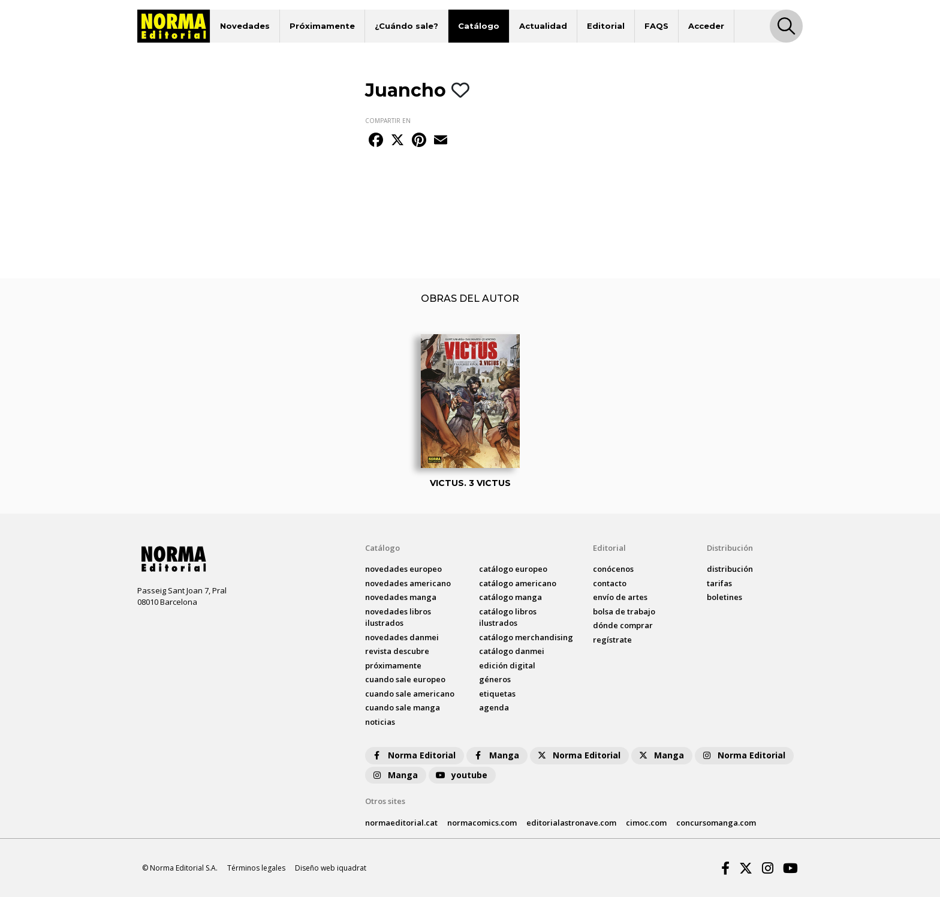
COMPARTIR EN (388, 120)
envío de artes (620, 597)
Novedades (245, 26)
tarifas (719, 583)
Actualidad (543, 26)
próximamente (393, 665)
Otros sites (385, 801)
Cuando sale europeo (405, 679)
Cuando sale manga (402, 707)
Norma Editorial (413, 755)
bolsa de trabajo (624, 611)
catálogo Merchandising (526, 637)
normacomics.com (482, 822)
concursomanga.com (716, 822)
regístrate (612, 639)
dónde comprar (623, 625)
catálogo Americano (517, 583)
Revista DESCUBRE (397, 651)
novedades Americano (408, 583)
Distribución (730, 547)
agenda (494, 707)
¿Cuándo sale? (406, 26)
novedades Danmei (402, 637)
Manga (495, 755)
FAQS (656, 26)
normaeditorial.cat (401, 822)
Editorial (606, 26)
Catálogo (478, 26)
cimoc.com (646, 822)
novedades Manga (400, 597)
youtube (461, 775)
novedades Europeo (403, 568)
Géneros (495, 679)
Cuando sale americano (409, 693)
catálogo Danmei (511, 651)
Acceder (706, 26)
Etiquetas (497, 693)
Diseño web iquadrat (330, 868)
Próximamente (322, 26)
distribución (730, 568)
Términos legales (256, 868)
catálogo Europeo (513, 568)
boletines (724, 597)
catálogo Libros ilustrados (508, 617)
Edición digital (507, 665)
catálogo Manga (510, 597)
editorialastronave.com (571, 822)
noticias (380, 721)
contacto (609, 583)
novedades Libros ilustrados (398, 617)
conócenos (613, 568)
